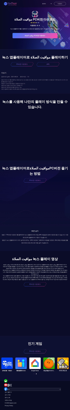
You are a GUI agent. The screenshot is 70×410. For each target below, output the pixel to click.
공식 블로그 (8, 392)
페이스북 (7, 397)
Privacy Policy (9, 405)
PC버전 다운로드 (22, 64)
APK (48, 64)
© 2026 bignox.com (10, 403)
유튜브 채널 (8, 400)
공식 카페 (7, 395)
